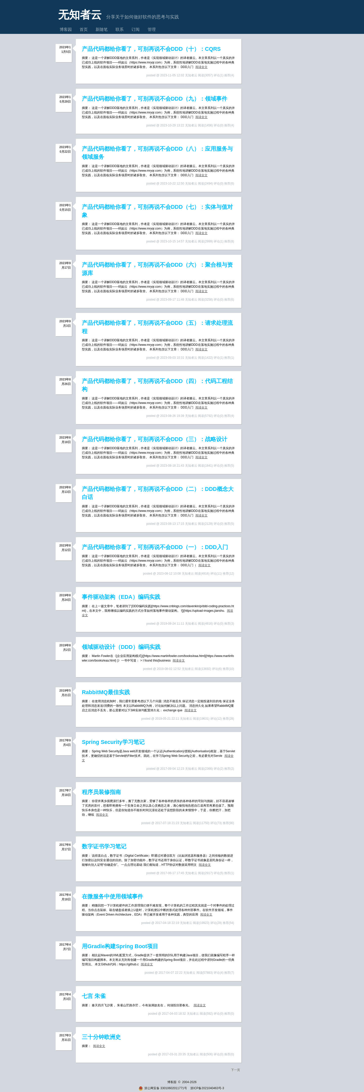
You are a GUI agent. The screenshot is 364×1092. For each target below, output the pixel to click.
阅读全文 (201, 67)
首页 (84, 29)
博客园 (66, 29)
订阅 (135, 29)
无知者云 (80, 15)
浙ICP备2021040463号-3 (207, 1088)
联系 (120, 29)
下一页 (235, 1070)
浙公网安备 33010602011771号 (163, 1088)
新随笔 (102, 29)
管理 (152, 29)
